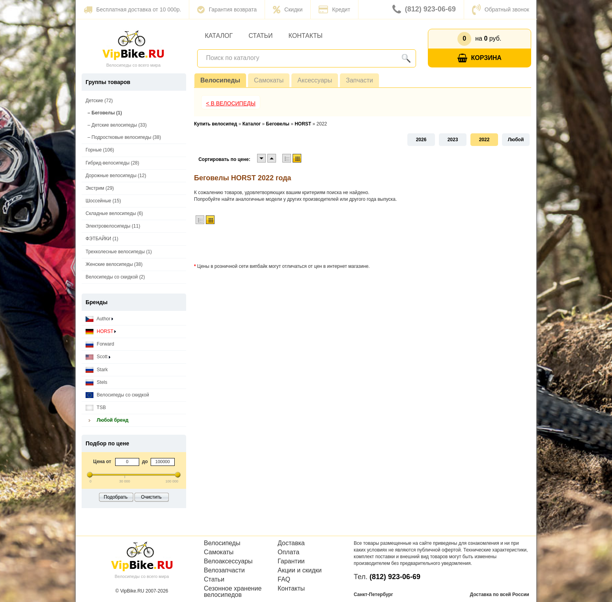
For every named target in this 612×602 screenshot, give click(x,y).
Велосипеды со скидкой (117, 395)
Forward (100, 344)
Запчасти (359, 80)
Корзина (479, 58)
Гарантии (291, 561)
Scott (98, 357)
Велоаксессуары (228, 561)
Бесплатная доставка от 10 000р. (132, 9)
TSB (96, 408)
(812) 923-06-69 (424, 9)
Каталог (219, 35)
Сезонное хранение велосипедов (232, 591)
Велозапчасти (224, 570)
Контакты (306, 35)
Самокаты (269, 80)
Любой (516, 139)
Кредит (334, 9)
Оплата (288, 552)
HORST (101, 332)
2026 (421, 139)
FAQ (284, 579)
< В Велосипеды (231, 103)
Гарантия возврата (227, 9)
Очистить (151, 497)
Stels (96, 382)
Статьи (260, 35)
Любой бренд (107, 420)
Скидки (287, 9)
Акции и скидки (300, 570)
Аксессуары (314, 80)
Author (99, 319)
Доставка (291, 543)
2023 (453, 139)
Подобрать (115, 497)
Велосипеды (220, 80)
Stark (97, 370)
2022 (484, 139)
